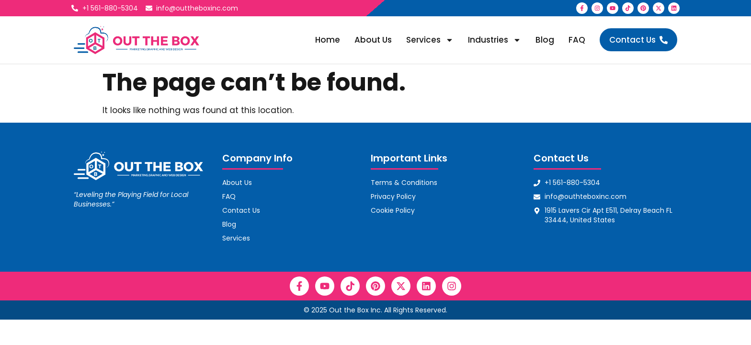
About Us (373, 40)
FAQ (577, 40)
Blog (544, 40)
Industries (494, 40)
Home (327, 40)
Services (430, 40)
